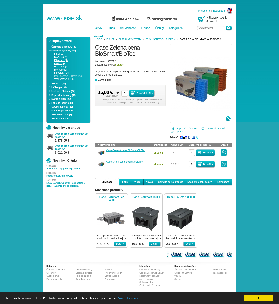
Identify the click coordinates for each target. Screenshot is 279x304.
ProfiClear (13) (61, 66)
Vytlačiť (179, 131)
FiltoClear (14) (61, 72)
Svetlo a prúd (52, 276)
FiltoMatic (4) (61, 60)
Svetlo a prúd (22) (61, 99)
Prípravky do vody (113, 273)
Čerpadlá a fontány (55, 269)
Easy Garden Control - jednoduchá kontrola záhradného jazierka (65, 184)
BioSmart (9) (60, 57)
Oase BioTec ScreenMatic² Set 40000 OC (71, 135)
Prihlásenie (204, 11)
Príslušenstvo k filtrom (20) (68, 76)
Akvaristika (110, 279)
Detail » (120, 243)
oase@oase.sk (164, 19)
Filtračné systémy (130, 39)
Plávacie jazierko (54, 279)
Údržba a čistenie (84, 273)
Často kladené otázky (150, 285)
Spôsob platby (146, 282)
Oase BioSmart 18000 (146, 197)
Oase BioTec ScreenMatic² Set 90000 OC (71, 148)
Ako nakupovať (147, 279)
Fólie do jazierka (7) (62, 103)
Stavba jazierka (112, 276)
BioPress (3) (60, 69)
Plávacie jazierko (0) (62, 110)
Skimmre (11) (58, 83)
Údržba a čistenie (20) (63, 91)
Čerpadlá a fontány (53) (64, 46)
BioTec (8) (59, 63)
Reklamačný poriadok (150, 276)
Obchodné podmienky (150, 269)
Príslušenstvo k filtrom (160, 39)
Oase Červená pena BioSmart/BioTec (125, 150)
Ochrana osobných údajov (152, 273)
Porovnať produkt (216, 128)
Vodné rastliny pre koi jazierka (63, 168)
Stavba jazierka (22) (62, 106)
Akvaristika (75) (60, 118)
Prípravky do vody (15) (63, 95)
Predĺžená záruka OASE (59, 175)
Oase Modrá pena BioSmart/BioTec (124, 161)
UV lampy (51, 273)
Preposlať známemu (186, 128)
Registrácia (219, 11)
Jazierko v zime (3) (61, 114)
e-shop (110, 39)
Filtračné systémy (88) (63, 50)
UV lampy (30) (59, 87)
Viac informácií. (128, 298)
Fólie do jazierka (83, 276)
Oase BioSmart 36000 (181, 197)
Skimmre (109, 269)
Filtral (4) (58, 54)
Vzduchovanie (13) (64, 79)
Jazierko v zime (83, 279)
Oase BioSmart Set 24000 (111, 198)
